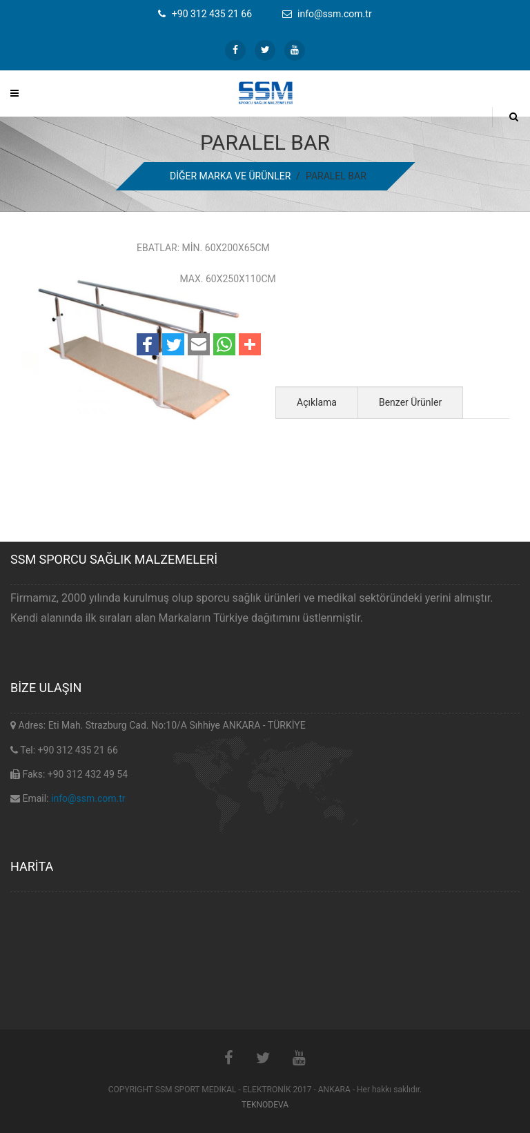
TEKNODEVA (265, 1105)
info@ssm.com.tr (88, 798)
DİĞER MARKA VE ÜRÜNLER (230, 175)
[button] (148, 344)
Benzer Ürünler (410, 402)
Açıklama (317, 402)
